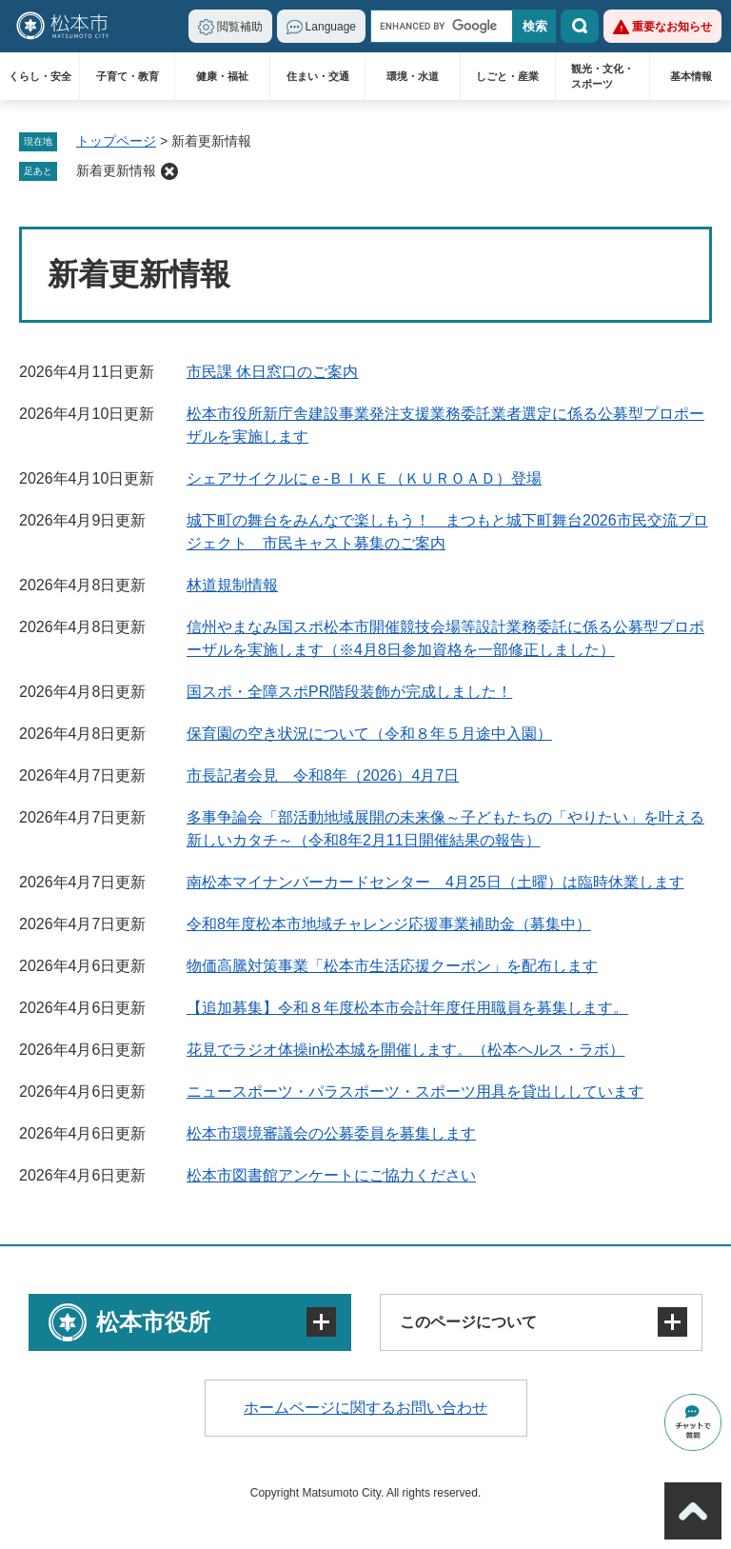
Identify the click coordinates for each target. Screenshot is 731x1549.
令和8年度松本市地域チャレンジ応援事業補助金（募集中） (389, 924)
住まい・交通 (317, 76)
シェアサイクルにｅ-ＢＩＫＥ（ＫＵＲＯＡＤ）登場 (364, 478)
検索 (580, 26)
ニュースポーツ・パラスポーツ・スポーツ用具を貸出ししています (415, 1091)
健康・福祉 (222, 76)
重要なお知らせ (672, 26)
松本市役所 (153, 1322)
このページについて (468, 1322)
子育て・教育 (127, 76)
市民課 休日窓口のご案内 (272, 372)
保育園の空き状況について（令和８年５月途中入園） (369, 733)
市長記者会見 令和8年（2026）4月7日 (323, 775)
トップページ (116, 141)
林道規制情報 (232, 585)
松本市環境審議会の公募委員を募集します (331, 1133)
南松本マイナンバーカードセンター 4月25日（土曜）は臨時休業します (435, 882)
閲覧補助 (240, 26)
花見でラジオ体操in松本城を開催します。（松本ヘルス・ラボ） (405, 1050)
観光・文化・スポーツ (602, 76)
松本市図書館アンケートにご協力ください (331, 1175)
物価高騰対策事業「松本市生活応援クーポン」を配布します (392, 966)
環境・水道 (412, 76)
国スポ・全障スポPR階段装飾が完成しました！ (349, 692)
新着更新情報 (116, 170)
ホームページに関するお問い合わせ (365, 1408)
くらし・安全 (40, 76)
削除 (169, 171)
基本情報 (691, 76)
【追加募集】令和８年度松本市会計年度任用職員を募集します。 (407, 1008)
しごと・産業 (507, 76)
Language (331, 26)
